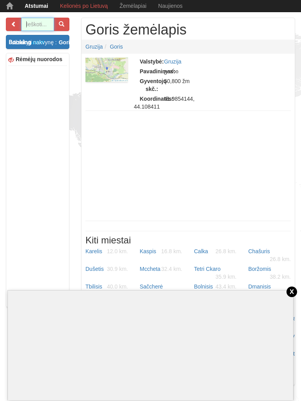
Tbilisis (106, 286)
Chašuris (269, 255)
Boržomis (269, 273)
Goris (116, 47)
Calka (215, 251)
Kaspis (161, 251)
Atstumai (36, 6)
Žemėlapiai (133, 6)
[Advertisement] (37, 185)
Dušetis (106, 269)
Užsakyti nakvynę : (40, 42)
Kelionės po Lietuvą (84, 6)
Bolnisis (215, 286)
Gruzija (94, 47)
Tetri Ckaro (215, 273)
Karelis (106, 251)
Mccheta (161, 269)
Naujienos (170, 6)
